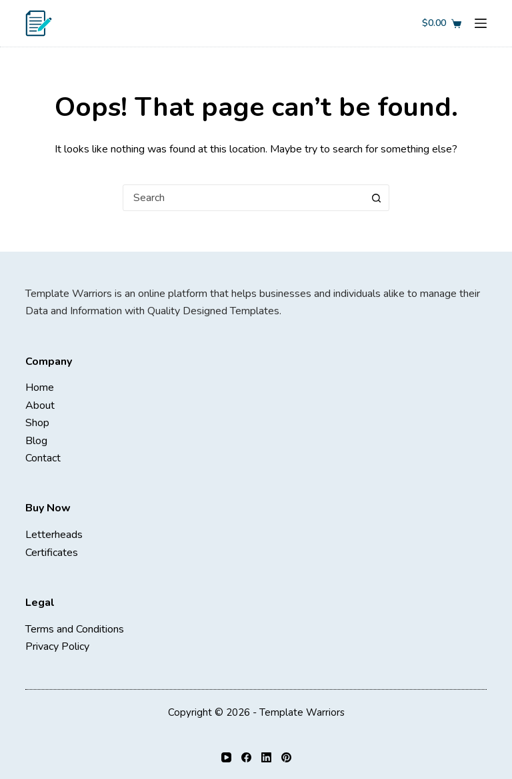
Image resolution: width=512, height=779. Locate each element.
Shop (37, 422)
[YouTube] (226, 757)
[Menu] (481, 23)
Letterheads (54, 534)
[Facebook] (246, 757)
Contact (43, 458)
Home (39, 387)
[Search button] (376, 197)
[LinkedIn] (266, 757)
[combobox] (243, 197)
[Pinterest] (286, 757)
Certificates (51, 552)
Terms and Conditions (74, 629)
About (40, 405)
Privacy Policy (57, 646)
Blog (36, 440)
